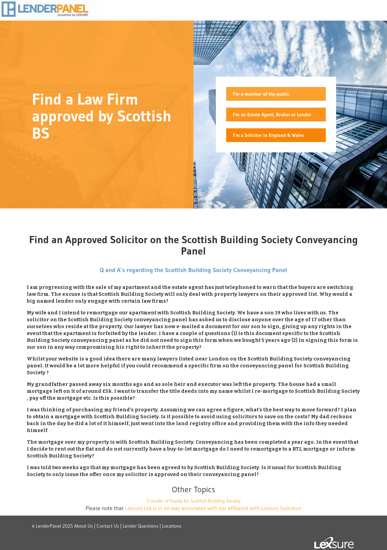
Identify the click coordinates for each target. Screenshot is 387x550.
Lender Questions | (142, 526)
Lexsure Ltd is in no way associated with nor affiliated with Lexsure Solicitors (213, 508)
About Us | (85, 526)
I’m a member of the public (261, 94)
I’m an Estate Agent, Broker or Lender (272, 114)
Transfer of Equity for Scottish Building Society (193, 501)
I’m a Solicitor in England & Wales (268, 135)
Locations (171, 526)
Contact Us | (109, 526)
